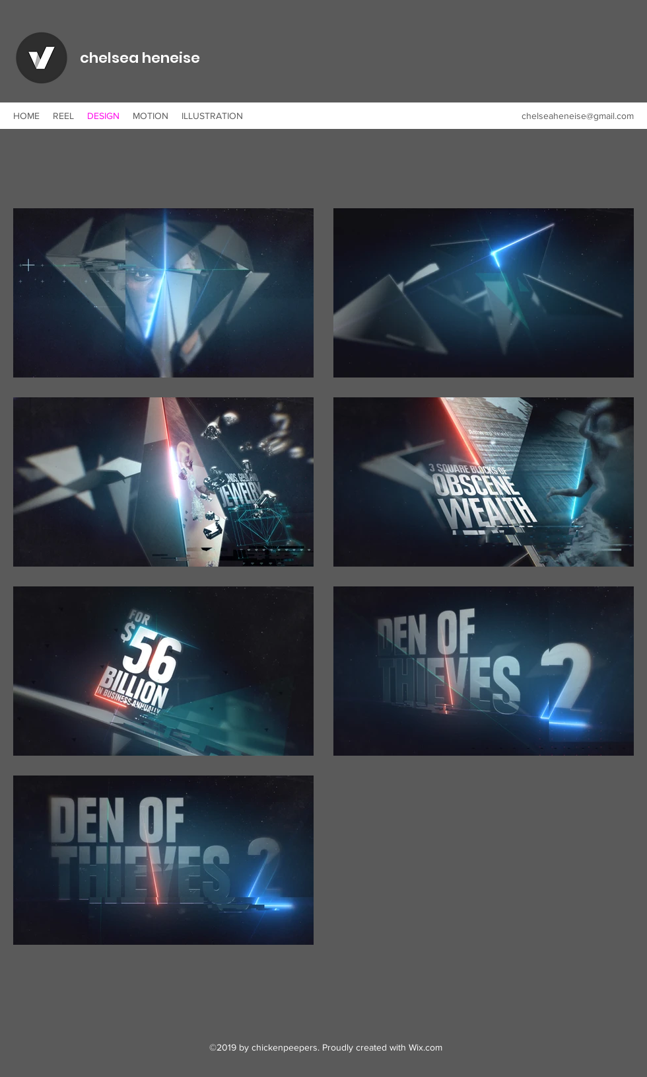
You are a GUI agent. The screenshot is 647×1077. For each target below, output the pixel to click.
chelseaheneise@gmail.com (578, 115)
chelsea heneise (140, 58)
